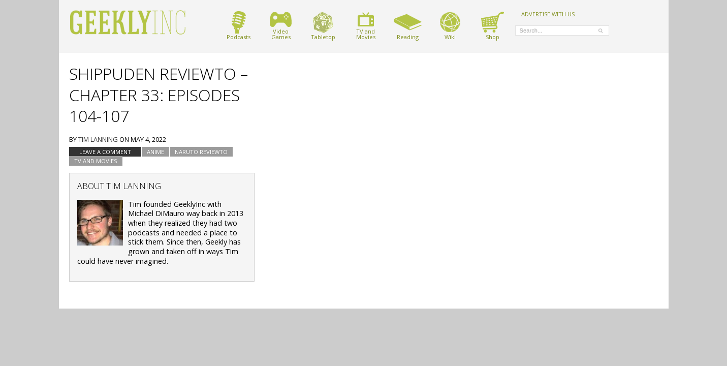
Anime (155, 152)
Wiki (450, 25)
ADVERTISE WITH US (548, 13)
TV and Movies (95, 161)
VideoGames (281, 25)
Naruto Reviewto (201, 152)
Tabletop (323, 25)
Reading (408, 25)
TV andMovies (365, 25)
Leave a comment (105, 152)
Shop (492, 25)
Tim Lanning (98, 139)
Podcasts (238, 25)
